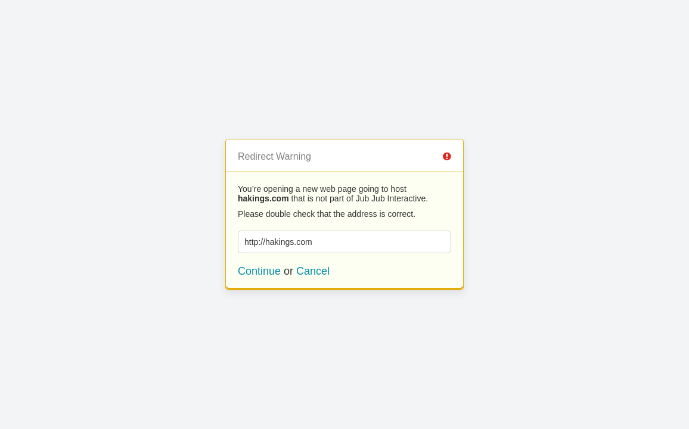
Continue (259, 271)
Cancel (313, 271)
